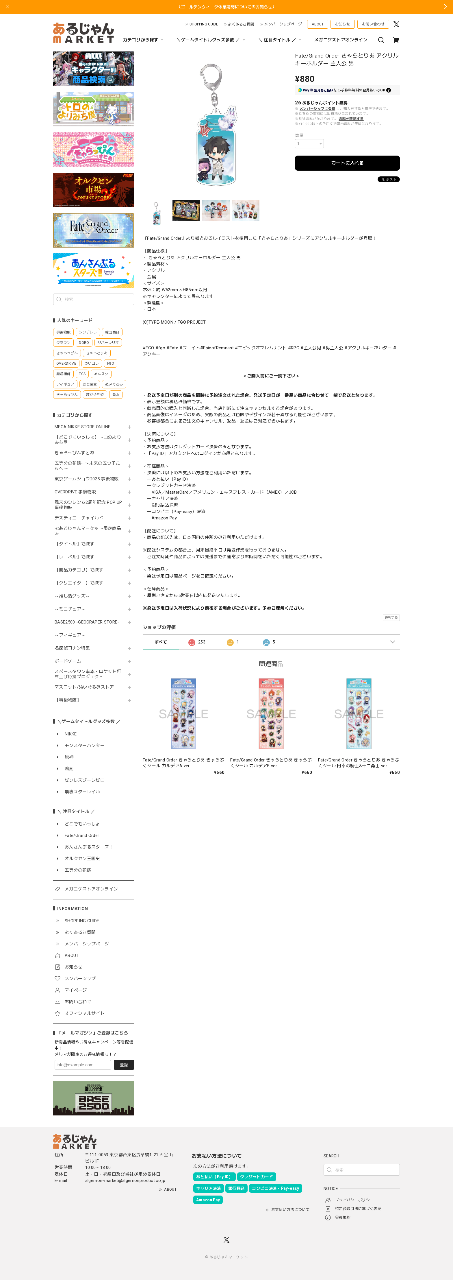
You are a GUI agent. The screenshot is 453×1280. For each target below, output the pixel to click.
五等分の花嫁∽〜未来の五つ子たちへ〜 (87, 466)
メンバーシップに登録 (317, 109)
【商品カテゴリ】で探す (79, 570)
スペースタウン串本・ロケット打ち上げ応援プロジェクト (88, 674)
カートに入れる (347, 163)
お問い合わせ (373, 24)
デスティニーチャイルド (79, 518)
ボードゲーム (68, 661)
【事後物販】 (68, 700)
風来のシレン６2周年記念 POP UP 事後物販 (88, 505)
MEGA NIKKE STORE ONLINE (83, 427)
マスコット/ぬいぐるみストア (84, 687)
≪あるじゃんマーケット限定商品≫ (88, 531)
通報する (391, 617)
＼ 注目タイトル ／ (280, 40)
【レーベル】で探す (74, 557)
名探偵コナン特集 (72, 648)
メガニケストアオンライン (340, 40)
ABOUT (318, 24)
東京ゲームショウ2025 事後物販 (88, 479)
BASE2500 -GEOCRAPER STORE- (87, 622)
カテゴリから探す (144, 40)
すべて (161, 642)
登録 (124, 1065)
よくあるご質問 (241, 24)
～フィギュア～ (70, 635)
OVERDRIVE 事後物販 (75, 492)
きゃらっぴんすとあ (74, 453)
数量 (299, 135)
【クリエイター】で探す (79, 583)
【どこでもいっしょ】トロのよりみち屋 (88, 440)
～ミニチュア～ (70, 609)
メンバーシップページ (283, 24)
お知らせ (342, 24)
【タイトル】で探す (74, 544)
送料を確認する (351, 119)
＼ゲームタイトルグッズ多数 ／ (211, 40)
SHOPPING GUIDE (204, 24)
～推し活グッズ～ (72, 596)
